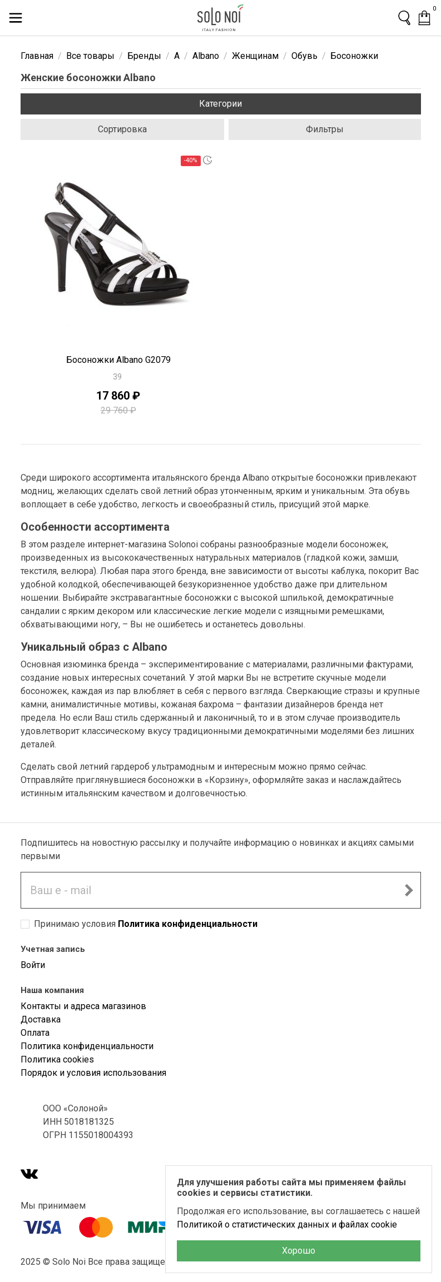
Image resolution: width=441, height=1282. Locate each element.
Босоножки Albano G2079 (118, 360)
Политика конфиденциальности (187, 924)
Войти (33, 965)
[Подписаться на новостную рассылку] (408, 890)
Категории (220, 103)
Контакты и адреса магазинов (83, 1006)
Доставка (41, 1019)
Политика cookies (57, 1059)
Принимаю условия (145, 924)
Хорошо (298, 1250)
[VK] (29, 1175)
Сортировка (122, 129)
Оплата (35, 1032)
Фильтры (325, 129)
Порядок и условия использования (93, 1072)
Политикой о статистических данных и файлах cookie (287, 1224)
